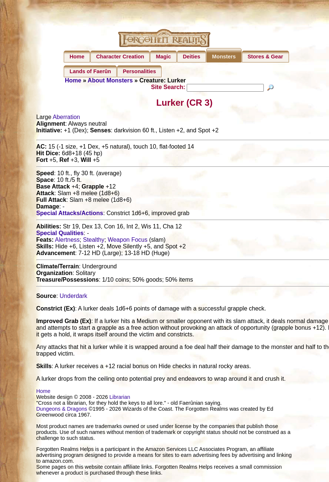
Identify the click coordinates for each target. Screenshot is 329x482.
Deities (191, 57)
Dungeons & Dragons (61, 410)
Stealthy (93, 241)
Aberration (66, 118)
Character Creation (120, 57)
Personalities (139, 71)
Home (77, 57)
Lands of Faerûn (90, 71)
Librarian (119, 398)
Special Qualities (60, 234)
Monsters (224, 57)
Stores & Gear (265, 57)
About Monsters (110, 80)
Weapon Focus (127, 241)
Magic (163, 57)
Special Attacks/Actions (69, 214)
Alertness (67, 241)
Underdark (73, 297)
